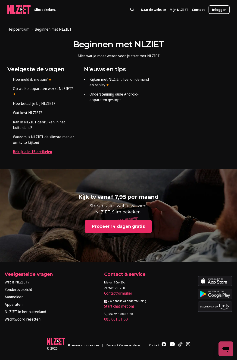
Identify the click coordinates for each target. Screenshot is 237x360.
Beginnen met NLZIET (53, 29)
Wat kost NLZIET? (27, 112)
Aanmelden (14, 296)
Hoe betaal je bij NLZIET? (34, 103)
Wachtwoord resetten (23, 319)
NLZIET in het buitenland (25, 311)
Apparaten (13, 304)
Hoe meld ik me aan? (32, 79)
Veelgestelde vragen (36, 69)
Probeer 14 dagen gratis (118, 226)
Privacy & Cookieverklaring (123, 345)
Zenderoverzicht (18, 289)
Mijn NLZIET (179, 9)
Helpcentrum (18, 29)
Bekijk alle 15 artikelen (32, 151)
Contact (198, 9)
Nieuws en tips (105, 69)
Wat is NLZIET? (17, 282)
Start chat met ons (119, 306)
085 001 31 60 (116, 319)
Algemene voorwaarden (83, 345)
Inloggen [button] (219, 9)
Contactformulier (118, 293)
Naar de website (153, 9)
